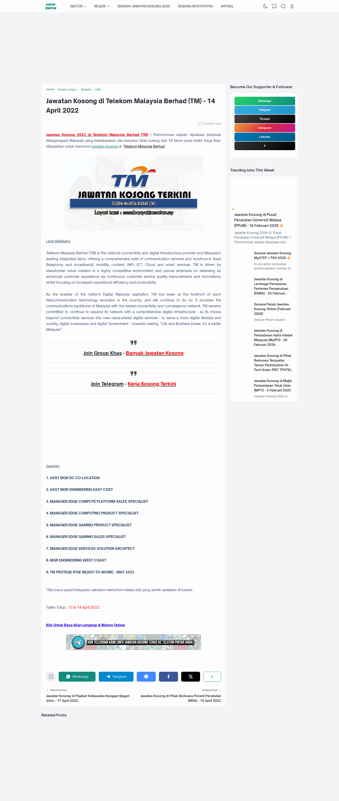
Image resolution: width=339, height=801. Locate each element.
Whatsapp (264, 101)
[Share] (212, 676)
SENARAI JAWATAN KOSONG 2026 (143, 6)
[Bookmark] (51, 678)
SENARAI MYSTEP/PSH (195, 6)
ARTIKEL (227, 6)
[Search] (283, 6)
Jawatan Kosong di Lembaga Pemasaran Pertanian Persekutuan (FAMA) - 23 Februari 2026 (271, 288)
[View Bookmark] (274, 6)
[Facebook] (168, 676)
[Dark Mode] (265, 6)
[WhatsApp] (77, 676)
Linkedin (264, 136)
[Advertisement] (169, 48)
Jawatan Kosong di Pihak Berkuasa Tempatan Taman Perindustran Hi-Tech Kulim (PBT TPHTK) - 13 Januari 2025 (273, 365)
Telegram (264, 110)
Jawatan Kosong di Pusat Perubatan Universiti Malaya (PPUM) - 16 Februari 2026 (257, 220)
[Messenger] (146, 676)
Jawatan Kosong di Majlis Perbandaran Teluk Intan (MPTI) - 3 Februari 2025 (273, 385)
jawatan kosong (105, 146)
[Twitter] (190, 676)
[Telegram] (116, 676)
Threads (264, 119)
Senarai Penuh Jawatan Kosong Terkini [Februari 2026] (272, 309)
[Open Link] (292, 6)
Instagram (264, 127)
